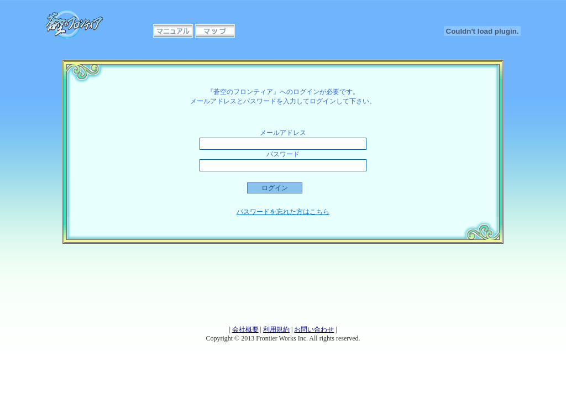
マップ (215, 31)
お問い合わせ (314, 329)
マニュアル (173, 31)
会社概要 (245, 329)
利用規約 (276, 329)
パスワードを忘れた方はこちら (283, 212)
